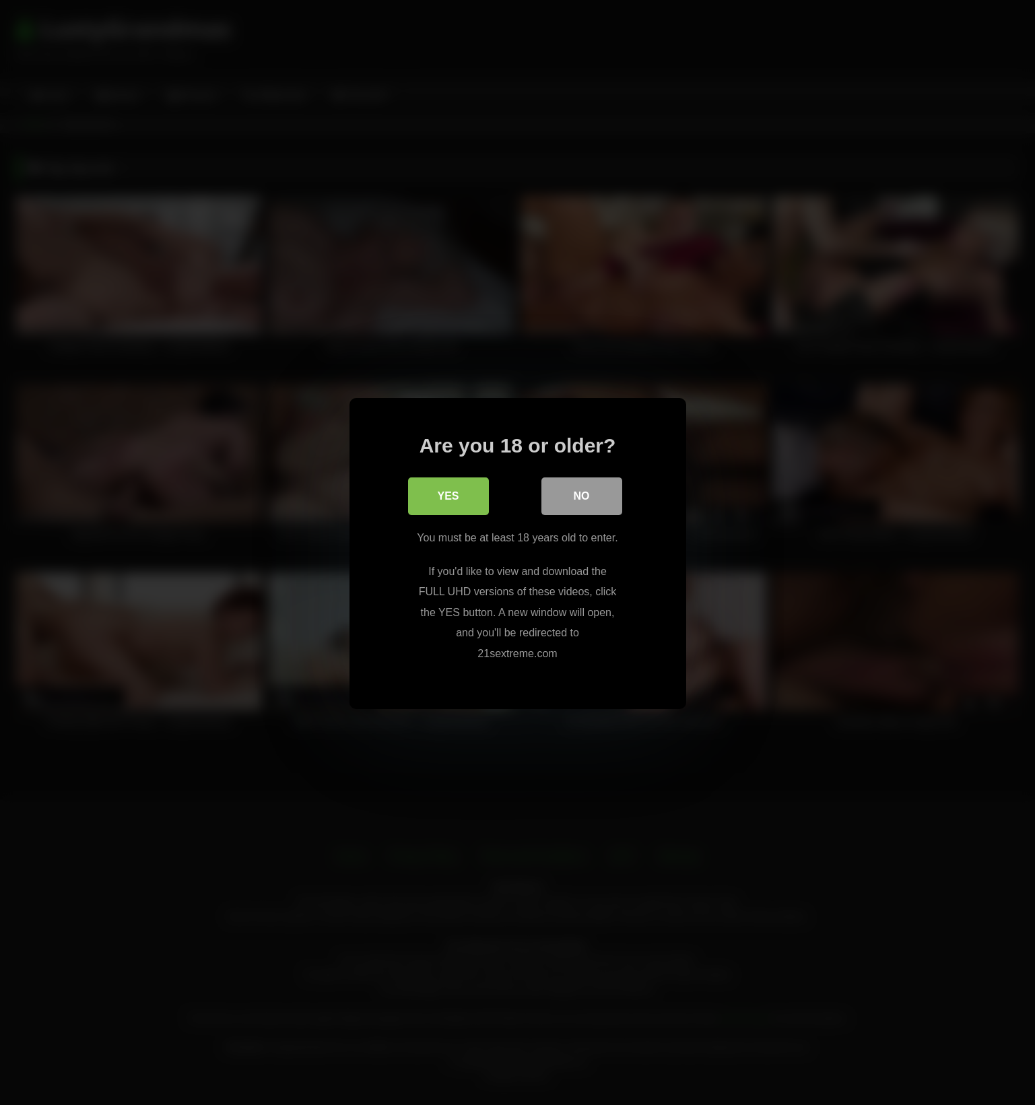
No (582, 495)
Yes (448, 495)
